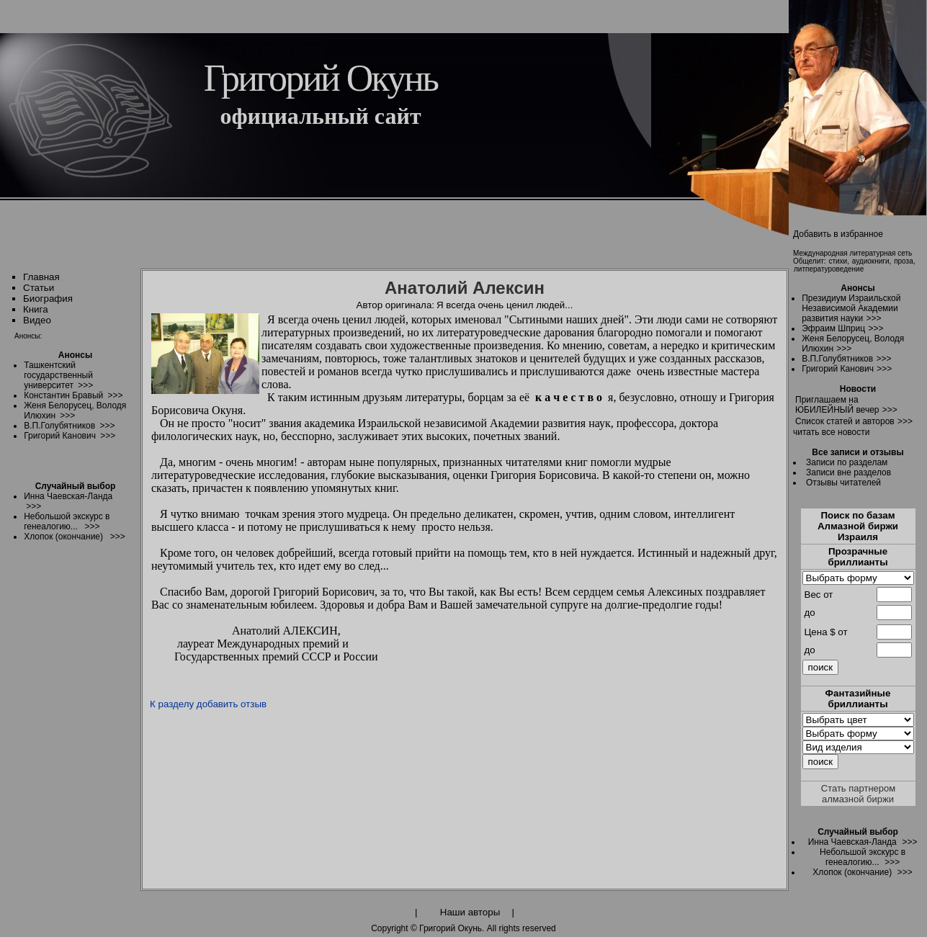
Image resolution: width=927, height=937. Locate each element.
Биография (48, 298)
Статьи (38, 287)
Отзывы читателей (843, 483)
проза (903, 261)
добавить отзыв (232, 704)
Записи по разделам (846, 462)
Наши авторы (470, 912)
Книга (35, 309)
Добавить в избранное (838, 234)
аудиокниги (871, 261)
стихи (837, 261)
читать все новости (831, 432)
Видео (37, 320)
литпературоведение (829, 269)
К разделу (172, 704)
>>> (873, 318)
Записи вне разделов (848, 472)
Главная (41, 277)
